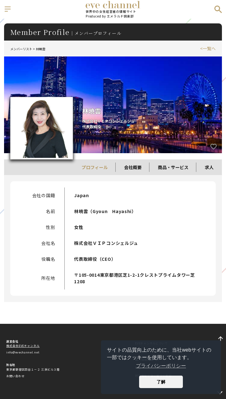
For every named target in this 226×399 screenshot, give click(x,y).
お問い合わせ (15, 376)
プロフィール (95, 167)
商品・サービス (173, 167)
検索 (218, 9)
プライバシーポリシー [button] (161, 365)
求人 (209, 167)
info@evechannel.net (22, 352)
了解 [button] (161, 381)
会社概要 (133, 167)
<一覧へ (208, 48)
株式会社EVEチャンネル (23, 346)
